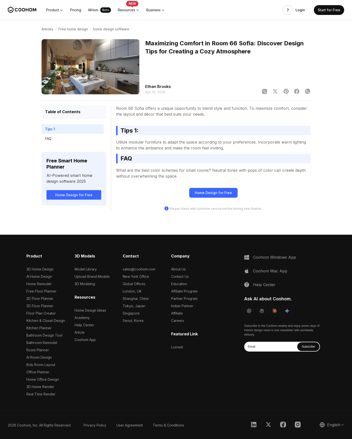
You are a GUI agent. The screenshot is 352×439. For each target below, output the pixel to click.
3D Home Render (40, 387)
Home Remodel (38, 284)
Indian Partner (182, 306)
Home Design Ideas (90, 310)
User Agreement (129, 425)
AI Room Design (39, 357)
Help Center (84, 325)
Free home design (73, 29)
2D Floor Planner (39, 298)
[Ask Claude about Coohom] (274, 311)
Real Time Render (40, 394)
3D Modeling (85, 284)
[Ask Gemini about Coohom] (287, 311)
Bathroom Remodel (41, 343)
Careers (177, 320)
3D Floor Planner (39, 306)
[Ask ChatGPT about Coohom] (249, 311)
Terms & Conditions (168, 425)
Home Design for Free (73, 195)
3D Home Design (40, 269)
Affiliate (177, 313)
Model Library (86, 269)
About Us (178, 269)
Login (300, 10)
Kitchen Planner (39, 328)
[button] (54, 10)
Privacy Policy (95, 425)
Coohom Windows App (274, 257)
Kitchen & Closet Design (45, 320)
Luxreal (177, 347)
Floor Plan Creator (41, 313)
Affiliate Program (184, 291)
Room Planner (37, 350)
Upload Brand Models (92, 276)
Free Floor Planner (41, 291)
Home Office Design (42, 379)
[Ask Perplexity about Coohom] (262, 311)
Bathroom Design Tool (44, 335)
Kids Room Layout (40, 365)
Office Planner (37, 372)
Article (80, 332)
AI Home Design (39, 276)
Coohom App (85, 340)
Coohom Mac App (270, 270)
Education (179, 284)
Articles (47, 29)
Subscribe (308, 346)
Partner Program (184, 298)
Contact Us (180, 276)
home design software (111, 29)
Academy (82, 318)
